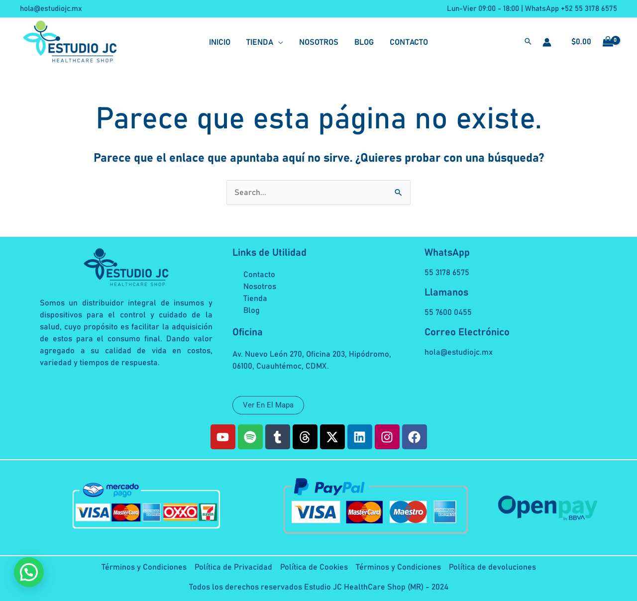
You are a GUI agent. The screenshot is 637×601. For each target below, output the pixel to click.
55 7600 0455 (448, 312)
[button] (528, 42)
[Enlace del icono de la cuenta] (546, 42)
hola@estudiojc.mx (51, 8)
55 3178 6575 (447, 273)
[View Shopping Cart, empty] (589, 42)
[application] (278, 42)
